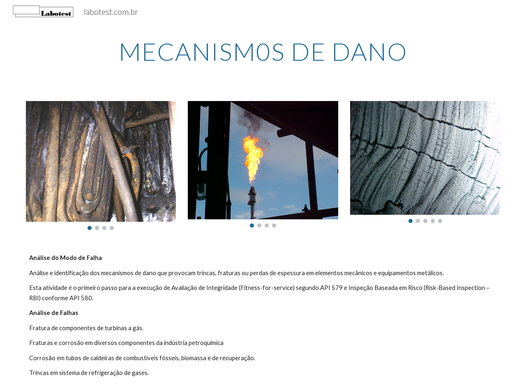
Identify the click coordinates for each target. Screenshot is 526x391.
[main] (263, 51)
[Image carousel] (101, 165)
